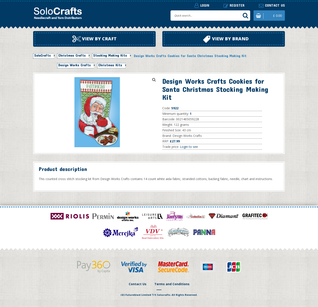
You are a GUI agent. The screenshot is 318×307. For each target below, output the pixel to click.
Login (202, 5)
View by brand (226, 39)
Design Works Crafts (74, 65)
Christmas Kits (110, 65)
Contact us (272, 5)
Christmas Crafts (72, 55)
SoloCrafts (42, 55)
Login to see (189, 147)
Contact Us (137, 284)
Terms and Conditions (171, 284)
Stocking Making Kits (110, 55)
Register (233, 5)
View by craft (94, 39)
